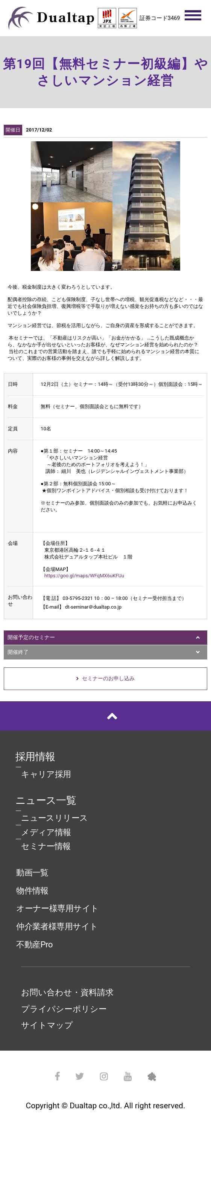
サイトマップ (47, 1025)
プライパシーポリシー (64, 1009)
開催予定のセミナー (31, 637)
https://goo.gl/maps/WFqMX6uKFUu (84, 575)
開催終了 (18, 652)
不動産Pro (34, 944)
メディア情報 (46, 832)
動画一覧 (32, 872)
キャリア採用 (46, 774)
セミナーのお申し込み (108, 678)
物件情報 (32, 890)
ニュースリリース (54, 818)
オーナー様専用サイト (57, 908)
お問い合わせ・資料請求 (67, 992)
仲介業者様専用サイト (57, 926)
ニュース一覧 (45, 800)
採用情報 (35, 757)
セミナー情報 (46, 846)
